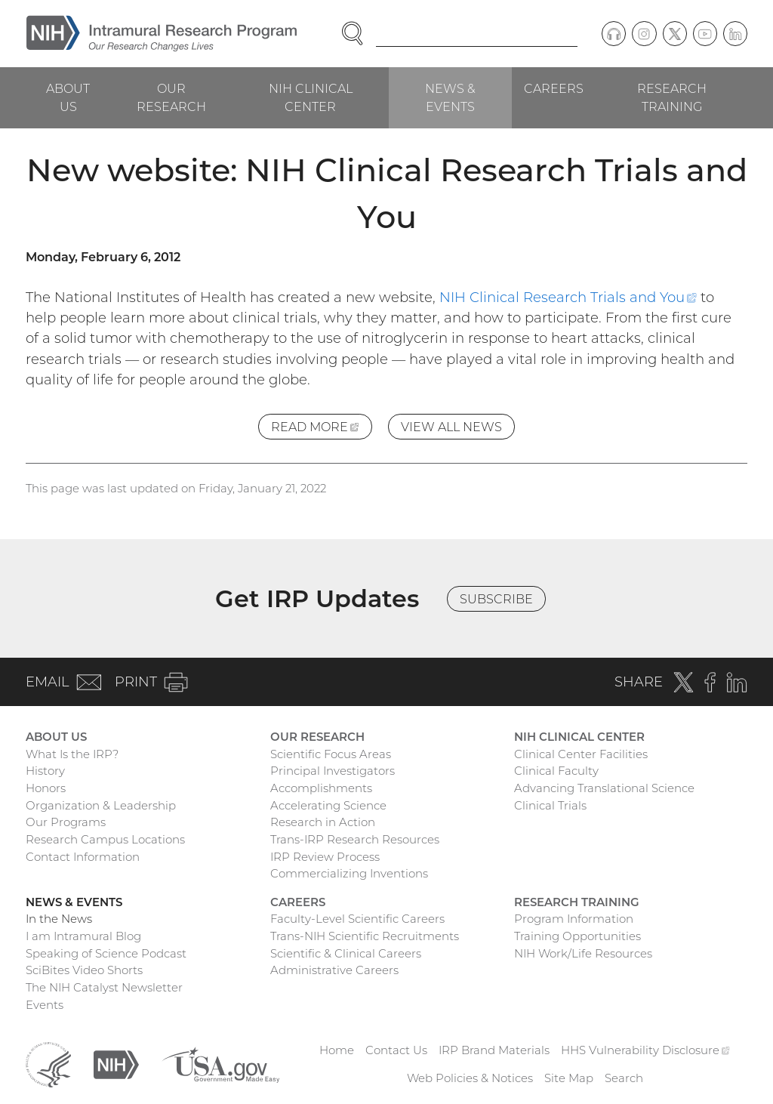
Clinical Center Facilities (581, 754)
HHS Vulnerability (645, 1050)
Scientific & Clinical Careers (345, 953)
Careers (554, 88)
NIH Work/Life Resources (583, 953)
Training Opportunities (577, 936)
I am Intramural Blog (83, 936)
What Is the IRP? (72, 754)
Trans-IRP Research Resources (354, 839)
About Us (68, 97)
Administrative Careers (334, 970)
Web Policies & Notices (470, 1078)
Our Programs (66, 822)
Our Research (171, 97)
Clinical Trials (550, 805)
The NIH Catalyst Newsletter (104, 987)
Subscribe (496, 598)
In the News (59, 918)
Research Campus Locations (105, 839)
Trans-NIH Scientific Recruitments (364, 936)
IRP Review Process (325, 857)
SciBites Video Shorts (84, 970)
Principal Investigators (332, 770)
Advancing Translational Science (604, 788)
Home (336, 1050)
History (45, 770)
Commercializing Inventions (349, 873)
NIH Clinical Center (311, 97)
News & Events (450, 97)
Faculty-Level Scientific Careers (357, 918)
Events (44, 1005)
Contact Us (396, 1050)
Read (321, 428)
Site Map (568, 1078)
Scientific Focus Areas (330, 754)
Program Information (573, 918)
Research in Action (322, 822)
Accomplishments (321, 788)
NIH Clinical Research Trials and (568, 297)
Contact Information (83, 857)
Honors (46, 788)
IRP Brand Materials (494, 1050)
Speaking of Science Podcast (106, 953)
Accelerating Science (328, 805)
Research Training (672, 97)
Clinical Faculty (556, 770)
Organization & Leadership (101, 805)
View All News (451, 426)
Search (624, 1078)
